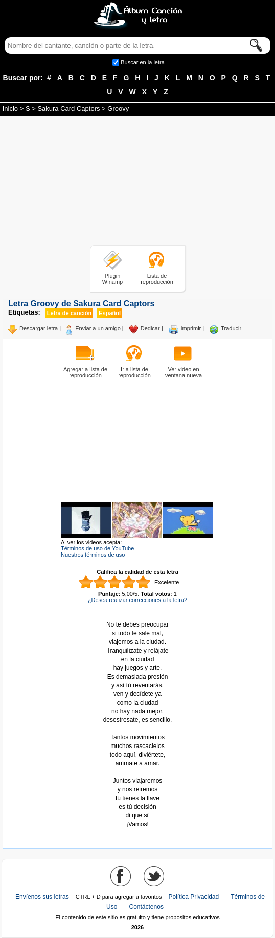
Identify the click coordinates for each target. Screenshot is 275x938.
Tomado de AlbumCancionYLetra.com (137, 772)
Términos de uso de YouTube (97, 548)
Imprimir (191, 328)
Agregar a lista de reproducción (85, 372)
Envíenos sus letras (42, 896)
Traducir (231, 328)
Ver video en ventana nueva (183, 372)
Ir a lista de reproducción (134, 372)
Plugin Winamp (112, 279)
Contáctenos (146, 906)
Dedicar (150, 328)
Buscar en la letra (143, 62)
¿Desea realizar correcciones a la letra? (137, 600)
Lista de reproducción (157, 279)
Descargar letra (38, 328)
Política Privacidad (194, 896)
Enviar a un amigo (98, 328)
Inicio (10, 108)
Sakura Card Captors (68, 108)
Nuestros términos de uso (93, 554)
